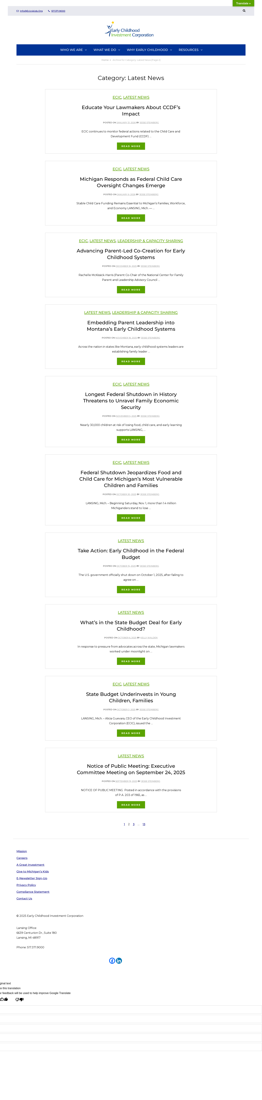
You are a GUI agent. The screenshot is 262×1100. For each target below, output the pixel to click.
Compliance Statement (32, 891)
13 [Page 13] (144, 824)
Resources (191, 50)
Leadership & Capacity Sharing (150, 241)
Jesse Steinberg (149, 122)
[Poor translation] (19, 1000)
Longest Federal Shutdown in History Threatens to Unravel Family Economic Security (131, 400)
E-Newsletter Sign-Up (31, 878)
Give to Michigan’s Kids (32, 871)
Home (105, 60)
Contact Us (24, 898)
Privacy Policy (26, 885)
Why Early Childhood (150, 50)
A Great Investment (30, 864)
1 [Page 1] (125, 824)
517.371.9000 (56, 11)
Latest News (136, 97)
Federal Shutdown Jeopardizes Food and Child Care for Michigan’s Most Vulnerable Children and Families (131, 479)
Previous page (60, 824)
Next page (205, 824)
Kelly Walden (149, 637)
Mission (21, 851)
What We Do (107, 50)
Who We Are (73, 50)
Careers (21, 858)
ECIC (117, 97)
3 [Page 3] (134, 824)
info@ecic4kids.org (29, 11)
